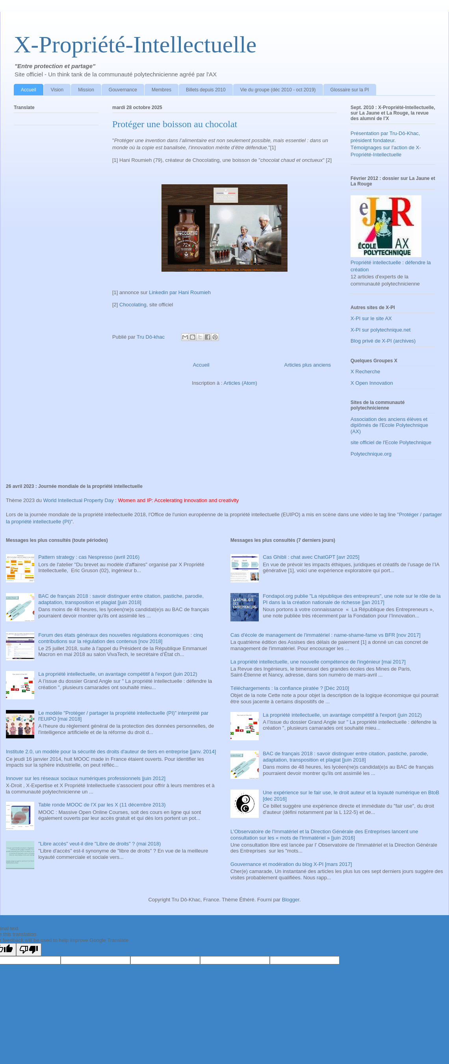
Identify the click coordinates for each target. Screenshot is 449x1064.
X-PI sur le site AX (371, 318)
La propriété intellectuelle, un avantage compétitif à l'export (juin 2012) (117, 674)
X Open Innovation (372, 383)
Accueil (28, 90)
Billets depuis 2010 (206, 90)
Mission (86, 90)
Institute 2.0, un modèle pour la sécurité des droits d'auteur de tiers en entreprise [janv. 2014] (111, 751)
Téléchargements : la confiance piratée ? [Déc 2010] (289, 688)
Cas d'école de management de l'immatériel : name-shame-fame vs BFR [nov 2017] (325, 635)
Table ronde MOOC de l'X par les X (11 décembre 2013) (101, 805)
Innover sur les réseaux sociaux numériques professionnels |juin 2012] (85, 778)
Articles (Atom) (240, 383)
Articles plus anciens (307, 365)
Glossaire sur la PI (349, 90)
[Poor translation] (28, 949)
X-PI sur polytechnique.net (380, 330)
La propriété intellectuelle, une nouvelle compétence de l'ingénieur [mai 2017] (318, 662)
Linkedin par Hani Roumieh (180, 292)
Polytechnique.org (371, 454)
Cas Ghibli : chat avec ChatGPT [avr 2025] (311, 557)
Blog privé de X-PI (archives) (383, 341)
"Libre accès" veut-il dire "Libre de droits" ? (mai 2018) (99, 844)
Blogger (290, 900)
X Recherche (365, 371)
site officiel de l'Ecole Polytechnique (391, 442)
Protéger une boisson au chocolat (174, 124)
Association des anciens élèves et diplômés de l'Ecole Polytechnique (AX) (389, 425)
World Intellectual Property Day (78, 500)
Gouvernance (123, 90)
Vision (57, 90)
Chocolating (133, 305)
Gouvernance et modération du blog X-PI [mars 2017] (291, 864)
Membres (161, 90)
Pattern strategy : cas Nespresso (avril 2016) (88, 557)
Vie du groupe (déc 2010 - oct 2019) (278, 90)
